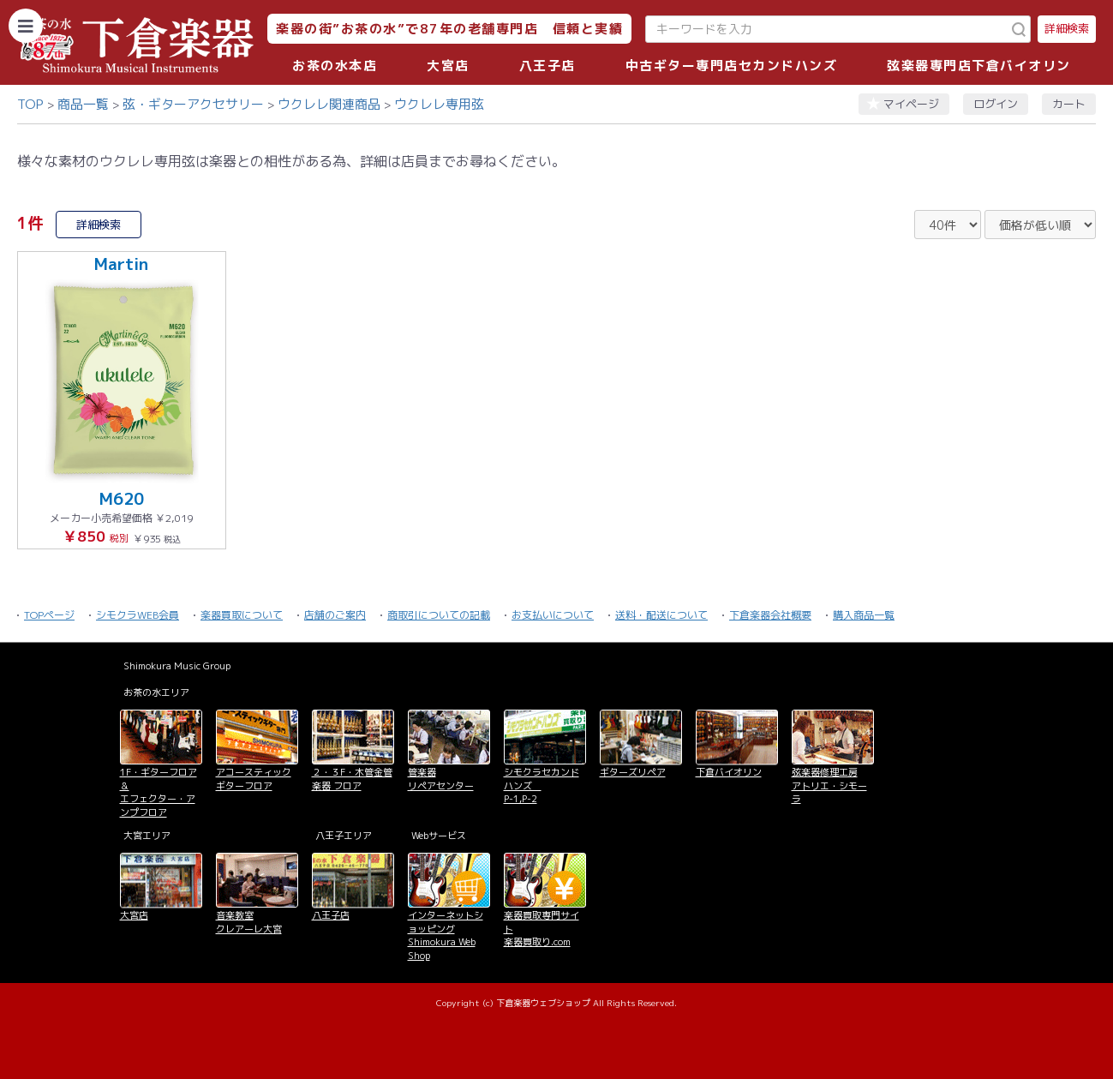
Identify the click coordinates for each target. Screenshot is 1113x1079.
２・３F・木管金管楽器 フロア (352, 778)
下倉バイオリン (729, 772)
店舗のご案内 (335, 615)
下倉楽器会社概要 (770, 615)
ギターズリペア (633, 772)
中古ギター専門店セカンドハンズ (731, 66)
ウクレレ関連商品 (329, 104)
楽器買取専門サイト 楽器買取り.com (541, 928)
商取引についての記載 (438, 615)
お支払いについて (553, 615)
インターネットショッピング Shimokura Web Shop (445, 935)
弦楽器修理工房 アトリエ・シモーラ (829, 785)
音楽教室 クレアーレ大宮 (249, 921)
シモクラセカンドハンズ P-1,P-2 (541, 785)
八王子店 (547, 66)
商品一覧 (83, 104)
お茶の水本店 (334, 66)
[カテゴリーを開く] (26, 26)
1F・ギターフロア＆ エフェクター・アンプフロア (158, 791)
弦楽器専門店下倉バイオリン (979, 66)
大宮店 (448, 66)
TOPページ (49, 615)
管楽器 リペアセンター (441, 778)
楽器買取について (241, 615)
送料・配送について (661, 615)
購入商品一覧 (864, 615)
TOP (30, 104)
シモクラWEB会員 (137, 615)
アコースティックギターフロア (253, 778)
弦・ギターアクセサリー (193, 104)
